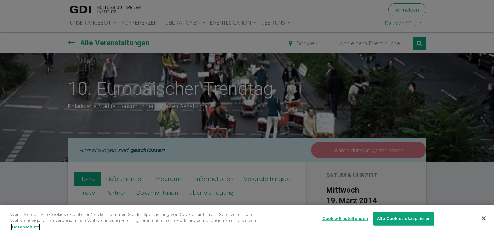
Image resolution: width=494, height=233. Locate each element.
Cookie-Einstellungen (345, 222)
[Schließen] (484, 223)
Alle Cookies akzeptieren (404, 222)
